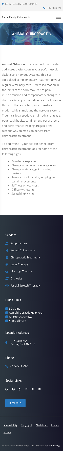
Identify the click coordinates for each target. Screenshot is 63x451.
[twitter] (32, 389)
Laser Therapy (19, 264)
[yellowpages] (26, 389)
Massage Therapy (21, 271)
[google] (6, 389)
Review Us (15, 403)
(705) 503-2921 (52, 8)
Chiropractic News (20, 316)
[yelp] (20, 389)
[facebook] (13, 389)
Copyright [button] (26, 425)
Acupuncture (18, 243)
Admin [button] (7, 432)
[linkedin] (39, 389)
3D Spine (14, 308)
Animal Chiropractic (22, 250)
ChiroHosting (53, 445)
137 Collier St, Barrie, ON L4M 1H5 (19, 4)
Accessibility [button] (10, 425)
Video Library (17, 321)
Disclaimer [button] (42, 425)
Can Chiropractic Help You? (26, 312)
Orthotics (16, 278)
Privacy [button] (55, 425)
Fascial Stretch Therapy (25, 285)
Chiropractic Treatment (25, 257)
